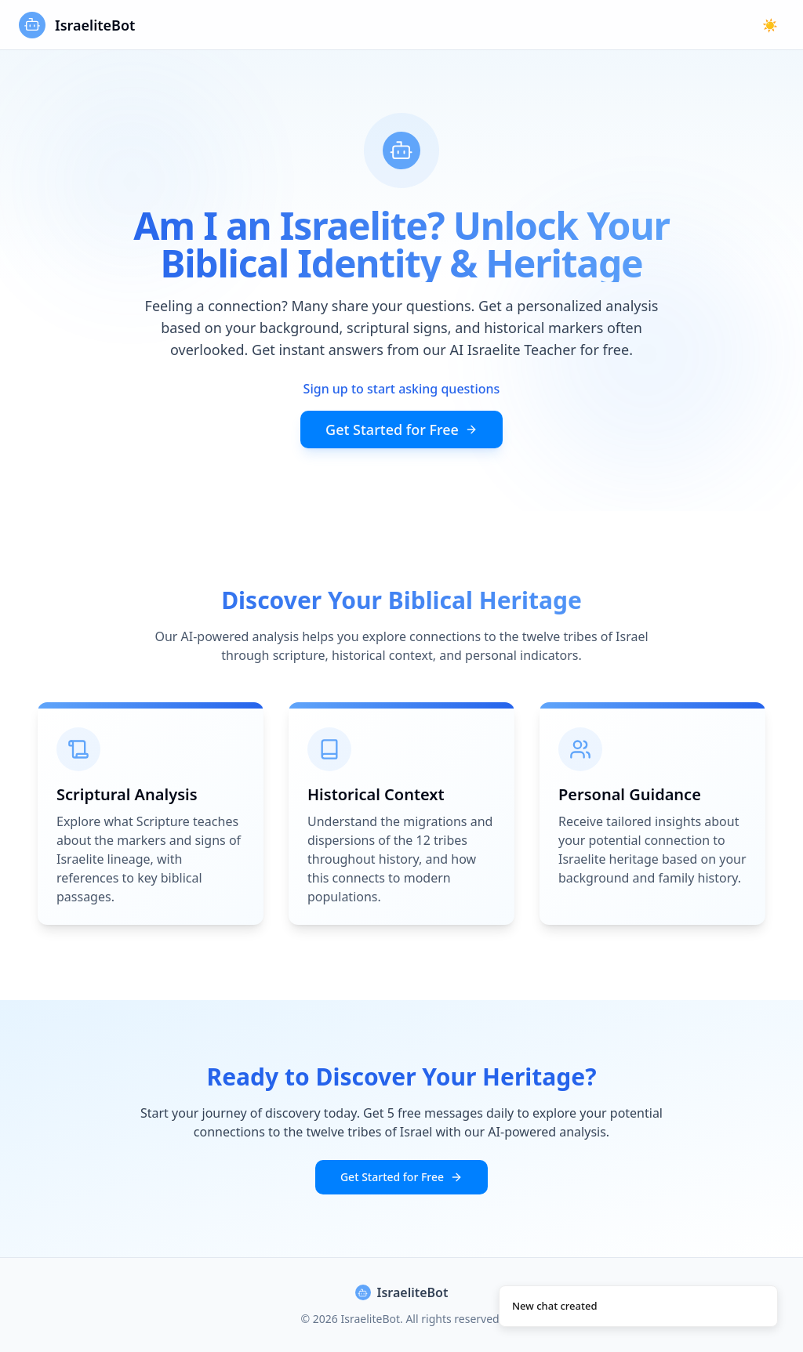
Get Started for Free (401, 429)
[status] (638, 1306)
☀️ (770, 25)
